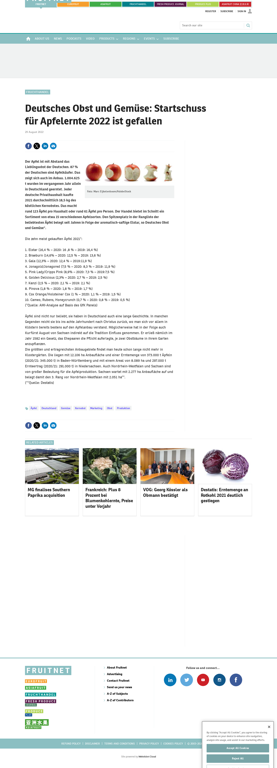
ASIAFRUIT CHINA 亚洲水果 (235, 4)
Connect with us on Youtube (203, 680)
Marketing (96, 408)
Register (210, 11)
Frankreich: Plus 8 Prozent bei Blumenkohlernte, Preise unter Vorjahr (109, 498)
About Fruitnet (117, 667)
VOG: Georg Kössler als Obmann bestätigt (165, 492)
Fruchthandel (37, 92)
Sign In (242, 11)
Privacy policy (149, 743)
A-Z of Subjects (117, 694)
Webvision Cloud (147, 756)
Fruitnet (41, 4)
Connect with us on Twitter (186, 680)
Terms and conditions (119, 743)
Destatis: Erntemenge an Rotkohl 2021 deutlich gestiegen (224, 495)
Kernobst (80, 408)
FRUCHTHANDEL (138, 4)
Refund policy (71, 743)
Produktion (123, 408)
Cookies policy (173, 743)
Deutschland (49, 408)
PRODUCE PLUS (203, 4)
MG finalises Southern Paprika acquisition (49, 492)
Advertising (114, 674)
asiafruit (105, 4)
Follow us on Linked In (170, 680)
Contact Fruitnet (118, 681)
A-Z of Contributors (120, 700)
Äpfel (34, 408)
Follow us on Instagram (219, 680)
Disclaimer (92, 743)
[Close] (269, 738)
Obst (109, 408)
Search (248, 25)
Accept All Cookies (238, 759)
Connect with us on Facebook (236, 680)
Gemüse (65, 408)
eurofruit (73, 4)
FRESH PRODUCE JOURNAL (170, 4)
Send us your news (119, 687)
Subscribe (226, 11)
